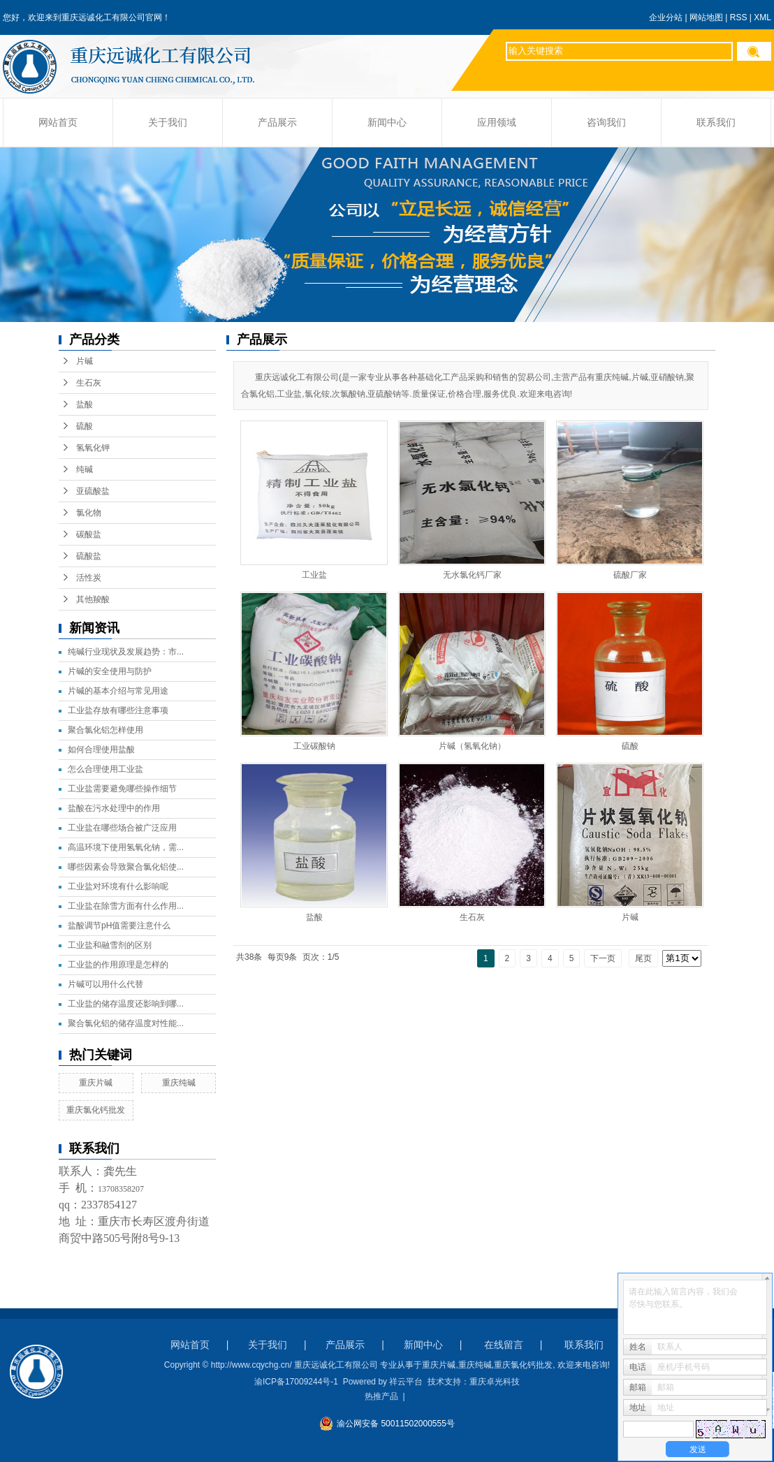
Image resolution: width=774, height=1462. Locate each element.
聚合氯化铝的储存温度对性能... (126, 1023)
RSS (738, 17)
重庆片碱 (95, 1083)
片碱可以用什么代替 (105, 984)
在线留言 (503, 1344)
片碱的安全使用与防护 (110, 671)
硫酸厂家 (630, 575)
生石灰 (88, 383)
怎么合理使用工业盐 (105, 769)
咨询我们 (606, 122)
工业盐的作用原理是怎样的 (118, 965)
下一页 (602, 958)
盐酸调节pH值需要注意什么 (119, 925)
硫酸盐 (88, 556)
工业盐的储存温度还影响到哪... (126, 1004)
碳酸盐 (88, 534)
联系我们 (716, 122)
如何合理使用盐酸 (101, 749)
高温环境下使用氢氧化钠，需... (126, 847)
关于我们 (167, 122)
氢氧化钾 (93, 448)
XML (762, 17)
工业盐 (314, 575)
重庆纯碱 (179, 1083)
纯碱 (84, 469)
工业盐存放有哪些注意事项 (118, 710)
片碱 (84, 361)
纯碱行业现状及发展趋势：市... (126, 652)
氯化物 (88, 513)
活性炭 (88, 578)
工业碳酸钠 (314, 746)
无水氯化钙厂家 (472, 575)
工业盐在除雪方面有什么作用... (126, 906)
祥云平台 (406, 1382)
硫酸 (84, 426)
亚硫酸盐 (93, 491)
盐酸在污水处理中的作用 (114, 808)
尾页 (643, 958)
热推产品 (381, 1396)
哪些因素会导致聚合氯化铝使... (126, 867)
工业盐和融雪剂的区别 (110, 945)
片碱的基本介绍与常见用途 (118, 691)
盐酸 (84, 404)
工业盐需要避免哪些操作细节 (122, 789)
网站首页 (58, 122)
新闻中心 (387, 122)
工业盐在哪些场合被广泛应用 (122, 828)
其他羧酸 (93, 599)
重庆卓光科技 (494, 1382)
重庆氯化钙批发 (95, 1110)
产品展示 (277, 122)
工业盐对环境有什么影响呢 (118, 886)
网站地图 (706, 17)
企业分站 (665, 17)
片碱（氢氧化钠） (472, 746)
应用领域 (496, 122)
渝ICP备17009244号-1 (296, 1382)
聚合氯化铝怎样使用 (105, 730)
